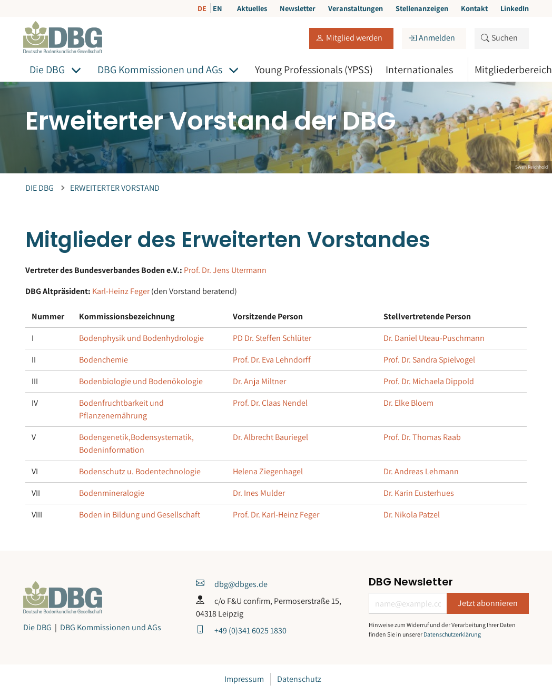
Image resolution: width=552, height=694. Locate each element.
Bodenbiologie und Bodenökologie (141, 381)
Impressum (244, 679)
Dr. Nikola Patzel (411, 514)
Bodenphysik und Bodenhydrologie (141, 338)
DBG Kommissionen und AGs (159, 69)
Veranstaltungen (355, 8)
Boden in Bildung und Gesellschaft (139, 514)
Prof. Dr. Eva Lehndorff (272, 359)
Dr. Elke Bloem (408, 402)
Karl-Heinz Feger (121, 291)
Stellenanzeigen (422, 8)
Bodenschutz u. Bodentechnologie (140, 471)
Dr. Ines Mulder (259, 492)
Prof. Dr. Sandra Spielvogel (429, 359)
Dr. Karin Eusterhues (418, 492)
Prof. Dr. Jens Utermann (225, 270)
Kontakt (474, 8)
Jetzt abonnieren (488, 603)
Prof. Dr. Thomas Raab (422, 437)
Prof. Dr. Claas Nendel (270, 402)
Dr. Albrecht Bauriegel (270, 437)
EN (217, 8)
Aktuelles (252, 8)
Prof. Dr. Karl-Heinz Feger (276, 514)
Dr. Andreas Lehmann (421, 471)
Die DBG (47, 69)
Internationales (419, 69)
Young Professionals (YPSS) (314, 69)
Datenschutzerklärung (452, 634)
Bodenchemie (103, 359)
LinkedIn (514, 8)
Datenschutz (299, 679)
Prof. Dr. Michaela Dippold (428, 381)
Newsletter (298, 8)
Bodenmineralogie (111, 492)
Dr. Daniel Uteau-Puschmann (434, 338)
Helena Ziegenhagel (268, 471)
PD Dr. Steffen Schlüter (272, 338)
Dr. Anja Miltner (259, 381)
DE (203, 8)
